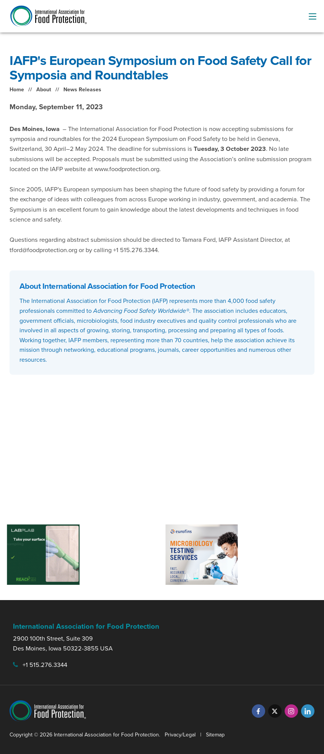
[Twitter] (275, 711)
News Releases (82, 90)
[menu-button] (312, 16)
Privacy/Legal (180, 735)
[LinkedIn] (307, 711)
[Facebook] (258, 711)
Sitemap (215, 735)
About (43, 90)
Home (17, 90)
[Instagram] (291, 711)
